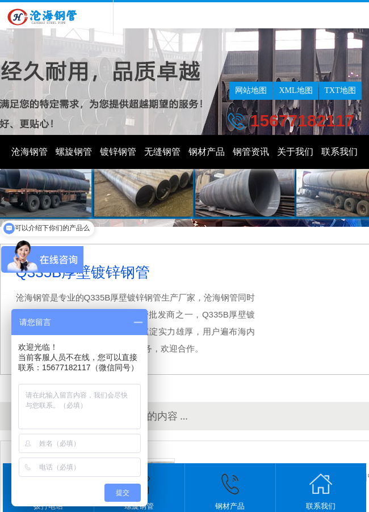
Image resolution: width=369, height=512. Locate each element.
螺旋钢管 (74, 151)
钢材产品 (206, 151)
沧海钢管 (29, 151)
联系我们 (339, 151)
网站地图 (251, 90)
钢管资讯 (251, 151)
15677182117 (302, 120)
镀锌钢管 (118, 151)
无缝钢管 (162, 151)
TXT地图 (340, 90)
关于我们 (295, 151)
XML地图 (295, 90)
